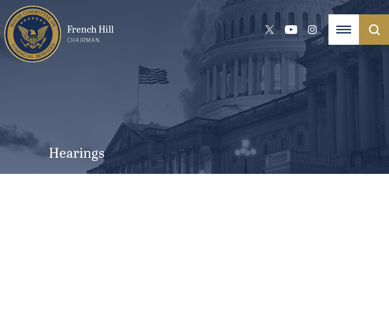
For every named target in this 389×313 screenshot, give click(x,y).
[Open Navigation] (343, 29)
